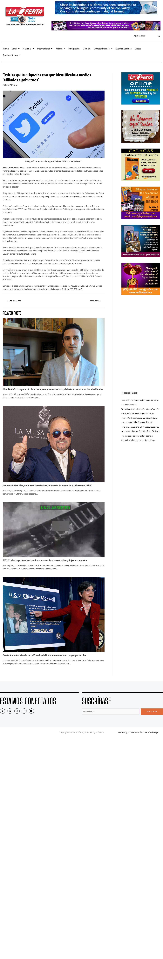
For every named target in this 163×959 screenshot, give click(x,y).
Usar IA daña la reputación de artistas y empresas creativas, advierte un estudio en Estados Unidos (52, 391)
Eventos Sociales (124, 49)
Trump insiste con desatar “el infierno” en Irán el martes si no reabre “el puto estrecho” (139, 413)
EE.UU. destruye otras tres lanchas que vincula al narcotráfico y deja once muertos (48, 563)
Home (6, 49)
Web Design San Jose (127, 736)
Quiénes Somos (11, 55)
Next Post (95, 301)
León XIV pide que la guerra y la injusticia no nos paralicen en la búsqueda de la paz (140, 424)
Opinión (86, 49)
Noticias (6, 85)
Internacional (44, 49)
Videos (138, 49)
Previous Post (14, 301)
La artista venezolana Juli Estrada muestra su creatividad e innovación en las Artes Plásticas (140, 435)
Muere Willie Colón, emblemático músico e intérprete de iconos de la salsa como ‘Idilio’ (50, 489)
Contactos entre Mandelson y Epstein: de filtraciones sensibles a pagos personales (48, 658)
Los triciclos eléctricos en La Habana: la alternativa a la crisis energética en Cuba (139, 446)
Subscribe (152, 714)
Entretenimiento (103, 49)
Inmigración (74, 49)
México (60, 49)
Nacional (28, 49)
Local (16, 49)
